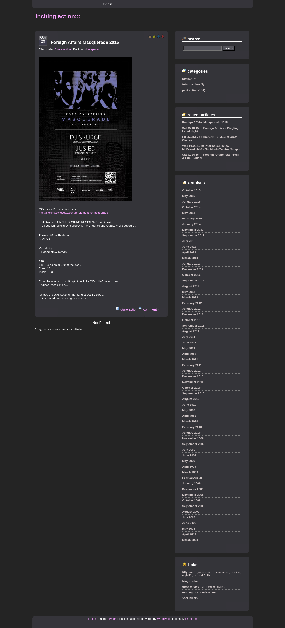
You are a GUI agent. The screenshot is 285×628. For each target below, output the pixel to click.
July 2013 (188, 241)
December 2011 (192, 314)
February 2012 (192, 303)
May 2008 (188, 528)
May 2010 (188, 410)
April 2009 (189, 466)
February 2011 (192, 365)
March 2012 (190, 297)
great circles (190, 586)
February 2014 (192, 218)
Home (107, 4)
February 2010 (192, 427)
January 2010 (191, 432)
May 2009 (188, 461)
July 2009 (188, 449)
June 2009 (189, 455)
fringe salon (190, 581)
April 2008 (189, 534)
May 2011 (188, 348)
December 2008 (192, 489)
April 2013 (189, 252)
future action (63, 49)
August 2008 (190, 511)
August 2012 (190, 286)
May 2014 (188, 212)
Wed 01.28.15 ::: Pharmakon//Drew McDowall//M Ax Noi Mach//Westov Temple (211, 147)
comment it (151, 309)
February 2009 (192, 477)
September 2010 (193, 393)
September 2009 (193, 444)
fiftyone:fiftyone (193, 572)
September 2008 (193, 506)
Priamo (113, 618)
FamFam (191, 618)
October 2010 (191, 387)
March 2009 (190, 472)
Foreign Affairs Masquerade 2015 (85, 42)
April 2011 (189, 353)
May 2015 (188, 196)
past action (189, 90)
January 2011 (191, 370)
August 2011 (190, 331)
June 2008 (189, 523)
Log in (92, 618)
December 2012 (192, 269)
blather (187, 78)
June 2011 (189, 342)
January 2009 (191, 483)
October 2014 (191, 207)
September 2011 (193, 325)
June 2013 (189, 246)
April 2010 (189, 415)
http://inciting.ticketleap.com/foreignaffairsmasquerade (73, 212)
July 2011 (188, 337)
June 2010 (189, 404)
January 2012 (191, 308)
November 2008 (193, 494)
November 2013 (193, 229)
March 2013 (190, 258)
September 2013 (193, 235)
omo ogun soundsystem (199, 592)
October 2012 (191, 274)
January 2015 (191, 201)
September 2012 (193, 280)
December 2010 (192, 376)
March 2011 (190, 359)
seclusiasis (190, 598)
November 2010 (193, 382)
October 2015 (191, 190)
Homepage (92, 49)
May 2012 (188, 291)
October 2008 (191, 500)
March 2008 (190, 539)
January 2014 (191, 224)
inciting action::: (58, 16)
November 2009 (193, 438)
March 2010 (190, 421)
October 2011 (191, 320)
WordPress (164, 618)
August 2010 (190, 399)
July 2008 (188, 517)
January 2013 (191, 263)
